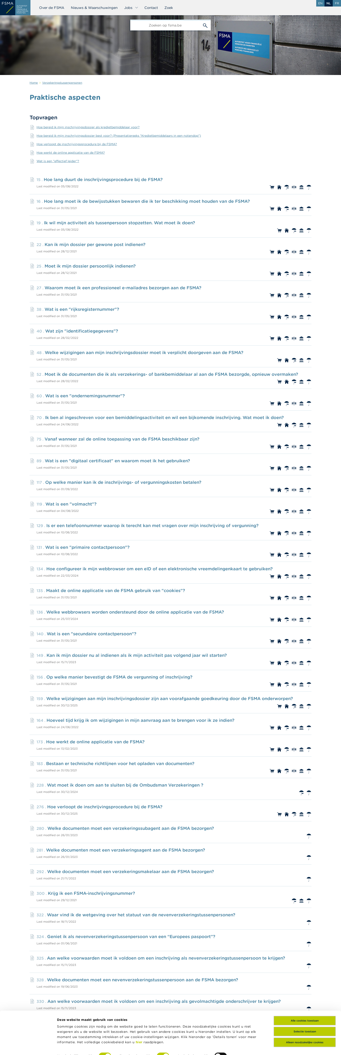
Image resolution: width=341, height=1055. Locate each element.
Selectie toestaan (305, 1006)
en (320, 3)
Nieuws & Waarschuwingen (94, 7)
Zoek (168, 7)
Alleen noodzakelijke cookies (304, 1017)
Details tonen (68, 1046)
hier (140, 1017)
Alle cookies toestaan (305, 995)
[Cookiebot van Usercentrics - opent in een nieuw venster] (28, 1046)
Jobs (131, 7)
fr (337, 3)
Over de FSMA (51, 7)
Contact (151, 7)
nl (328, 3)
